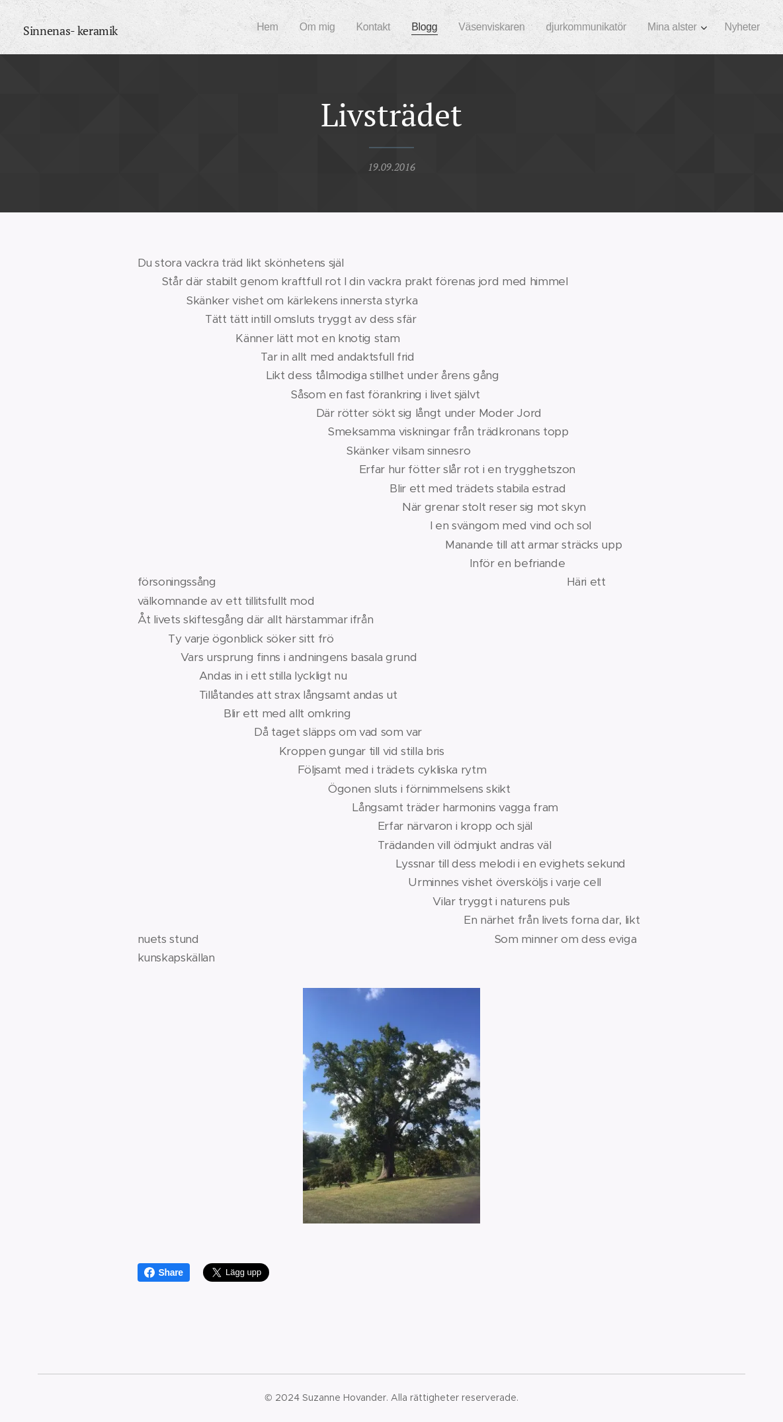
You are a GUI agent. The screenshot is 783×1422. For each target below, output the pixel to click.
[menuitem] (248, 27)
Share (163, 1272)
